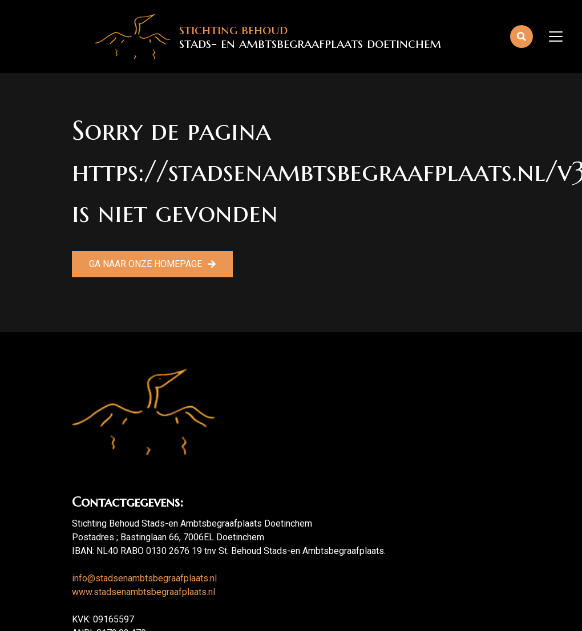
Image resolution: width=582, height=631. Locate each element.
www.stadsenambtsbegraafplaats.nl (143, 591)
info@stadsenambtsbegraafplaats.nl (144, 578)
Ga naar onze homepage (145, 263)
